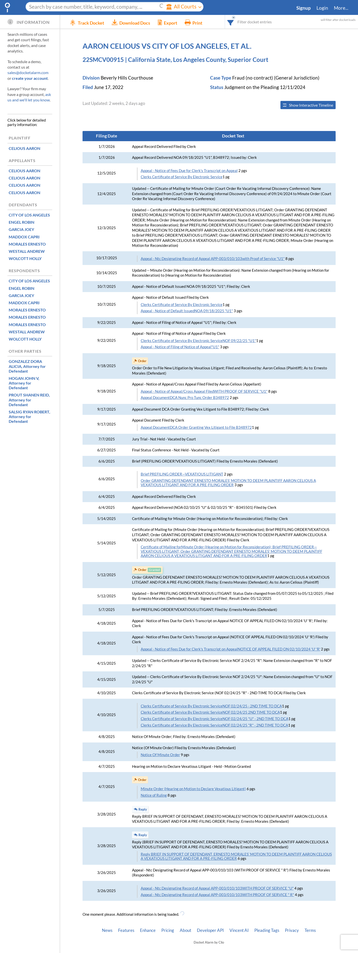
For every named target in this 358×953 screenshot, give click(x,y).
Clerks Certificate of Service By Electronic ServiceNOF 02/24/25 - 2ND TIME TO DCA (211, 706)
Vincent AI (239, 930)
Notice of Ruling (154, 795)
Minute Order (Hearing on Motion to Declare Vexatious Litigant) (193, 789)
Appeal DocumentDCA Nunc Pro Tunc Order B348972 (185, 397)
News (107, 930)
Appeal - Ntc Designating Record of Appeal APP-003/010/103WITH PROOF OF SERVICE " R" (217, 895)
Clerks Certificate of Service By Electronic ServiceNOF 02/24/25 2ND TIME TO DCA (210, 712)
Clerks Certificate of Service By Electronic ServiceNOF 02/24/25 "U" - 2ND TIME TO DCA (214, 719)
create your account (30, 78)
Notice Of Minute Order (160, 755)
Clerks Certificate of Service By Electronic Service (182, 177)
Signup (303, 8)
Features (126, 930)
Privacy (292, 930)
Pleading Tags (266, 930)
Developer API (210, 930)
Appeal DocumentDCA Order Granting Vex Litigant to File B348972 (196, 427)
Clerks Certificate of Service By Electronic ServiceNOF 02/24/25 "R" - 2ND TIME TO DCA (214, 725)
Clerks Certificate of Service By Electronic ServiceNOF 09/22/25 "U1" (198, 341)
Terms (310, 930)
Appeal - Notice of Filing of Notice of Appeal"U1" (180, 347)
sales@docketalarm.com (27, 72)
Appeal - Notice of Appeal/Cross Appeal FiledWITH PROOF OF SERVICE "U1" (204, 391)
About (185, 930)
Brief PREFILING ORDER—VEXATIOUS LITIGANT (182, 474)
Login (322, 8)
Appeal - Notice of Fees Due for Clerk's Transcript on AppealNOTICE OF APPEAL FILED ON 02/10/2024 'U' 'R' (230, 649)
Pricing (167, 930)
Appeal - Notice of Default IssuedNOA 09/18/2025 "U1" (187, 311)
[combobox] (230, 22)
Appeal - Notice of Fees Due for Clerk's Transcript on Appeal (189, 171)
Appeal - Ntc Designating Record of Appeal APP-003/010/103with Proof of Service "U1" (213, 259)
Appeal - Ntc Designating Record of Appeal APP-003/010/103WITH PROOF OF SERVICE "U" (217, 888)
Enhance (148, 930)
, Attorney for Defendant (27, 366)
